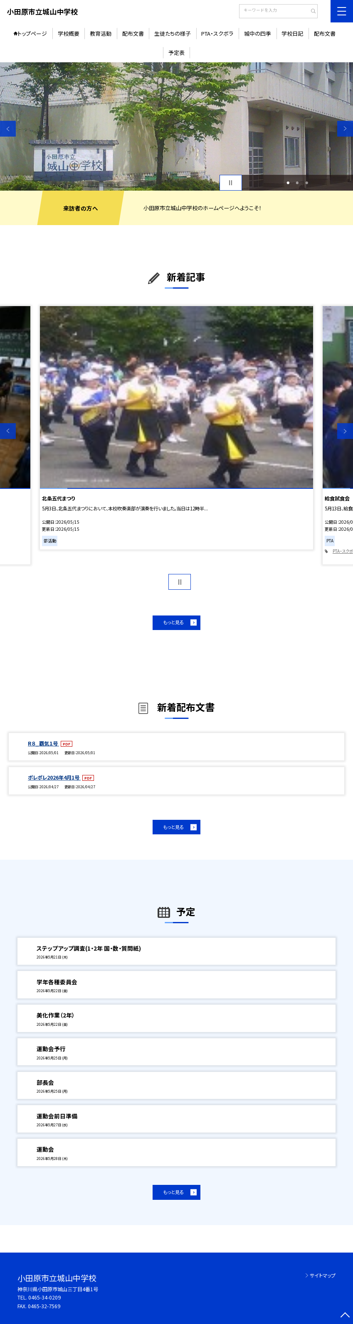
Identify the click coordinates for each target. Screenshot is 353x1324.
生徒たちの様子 (172, 33)
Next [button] (345, 129)
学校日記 (292, 33)
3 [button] (307, 183)
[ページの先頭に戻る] (345, 1316)
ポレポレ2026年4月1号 (54, 777)
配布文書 (133, 33)
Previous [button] (8, 129)
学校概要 (68, 33)
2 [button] (297, 183)
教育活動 (100, 33)
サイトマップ (323, 1275)
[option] (176, 126)
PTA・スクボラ (217, 33)
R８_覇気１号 (43, 743)
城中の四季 (257, 33)
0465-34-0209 (44, 1297)
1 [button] (287, 183)
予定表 (176, 52)
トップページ (32, 33)
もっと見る (173, 622)
